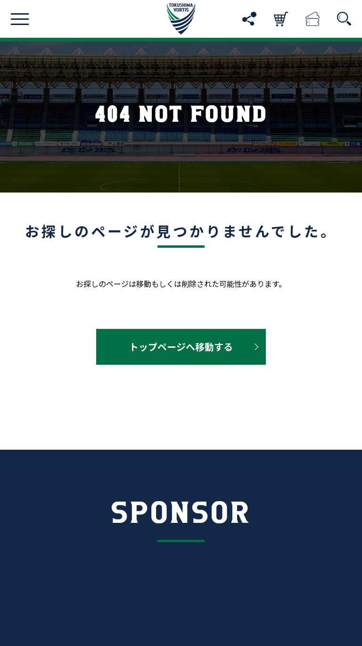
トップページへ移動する (181, 346)
